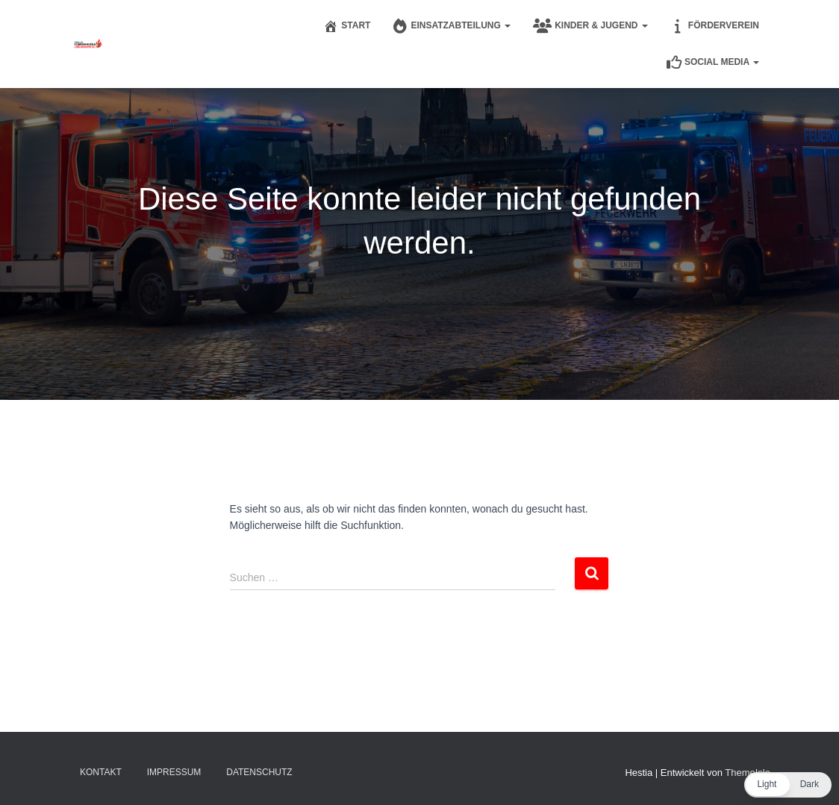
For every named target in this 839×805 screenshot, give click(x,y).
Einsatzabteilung (452, 26)
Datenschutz (259, 772)
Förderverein (714, 26)
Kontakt (101, 772)
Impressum (174, 772)
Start (346, 26)
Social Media (713, 62)
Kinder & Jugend (590, 26)
